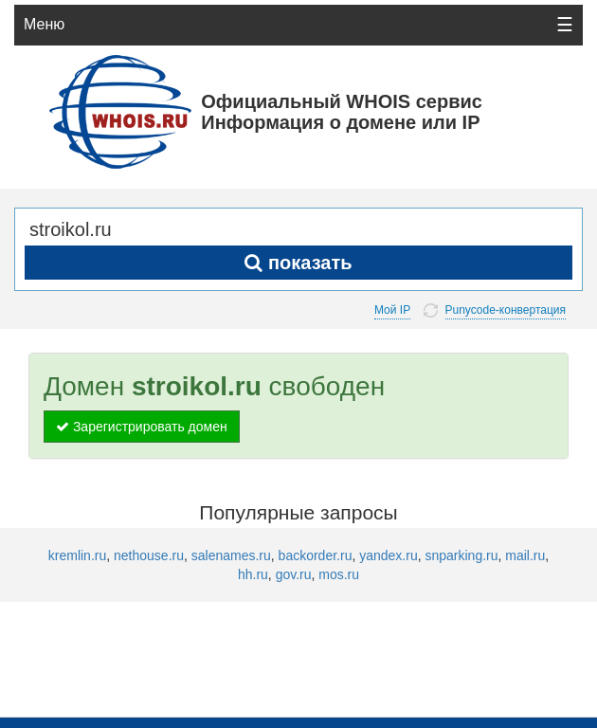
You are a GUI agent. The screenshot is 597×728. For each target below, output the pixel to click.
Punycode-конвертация (506, 310)
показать (298, 262)
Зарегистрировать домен (141, 426)
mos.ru (338, 574)
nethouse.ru (149, 555)
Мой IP (392, 310)
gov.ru (294, 574)
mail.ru (525, 555)
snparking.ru (461, 555)
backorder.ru (316, 555)
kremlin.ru (77, 555)
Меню (44, 24)
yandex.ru (388, 555)
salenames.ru (231, 555)
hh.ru (253, 574)
